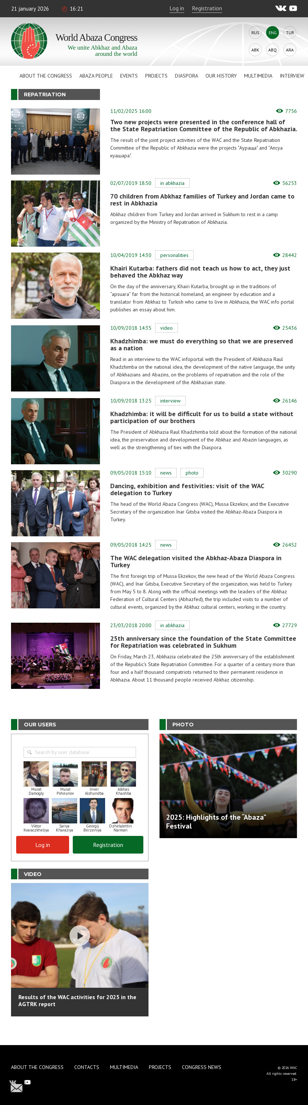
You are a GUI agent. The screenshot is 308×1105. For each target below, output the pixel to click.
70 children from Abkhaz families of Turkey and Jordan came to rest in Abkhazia (202, 199)
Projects (156, 75)
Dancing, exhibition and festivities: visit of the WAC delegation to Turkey (187, 489)
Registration (207, 8)
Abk (255, 50)
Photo (192, 472)
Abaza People (96, 75)
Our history (221, 75)
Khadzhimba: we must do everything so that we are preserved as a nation (201, 344)
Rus (255, 32)
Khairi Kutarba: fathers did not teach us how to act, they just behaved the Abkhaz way (200, 271)
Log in (176, 8)
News (166, 472)
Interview (292, 75)
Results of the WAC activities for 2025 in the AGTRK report (77, 1000)
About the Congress (45, 75)
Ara (290, 50)
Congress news (201, 1067)
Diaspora (186, 75)
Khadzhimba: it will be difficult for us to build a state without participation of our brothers (201, 417)
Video (166, 328)
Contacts (86, 1067)
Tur (290, 32)
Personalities (174, 255)
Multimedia (258, 75)
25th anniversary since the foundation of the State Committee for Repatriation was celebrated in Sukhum (203, 642)
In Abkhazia (172, 183)
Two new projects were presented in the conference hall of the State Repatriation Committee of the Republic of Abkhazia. (203, 125)
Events (129, 75)
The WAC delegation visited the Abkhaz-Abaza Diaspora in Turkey (196, 561)
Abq (272, 50)
